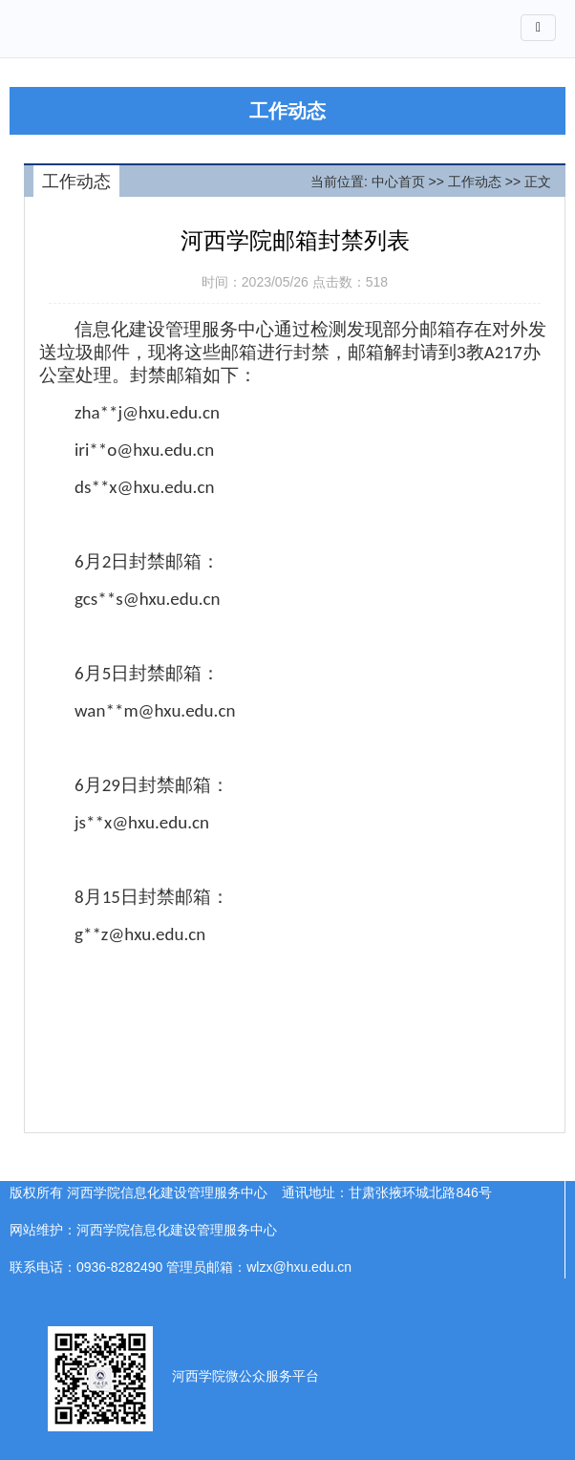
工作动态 (474, 181)
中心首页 (398, 181)
